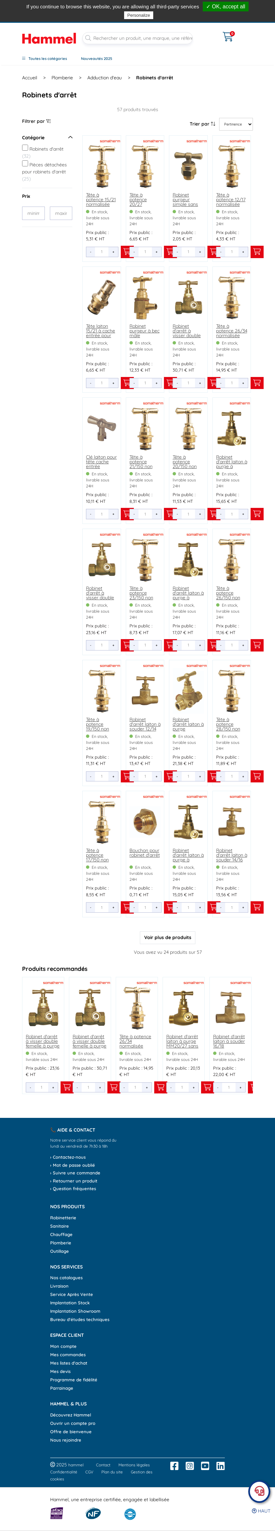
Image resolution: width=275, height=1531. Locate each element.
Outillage (59, 1251)
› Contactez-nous (68, 1157)
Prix (26, 196)
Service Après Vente (71, 1294)
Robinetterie (63, 1217)
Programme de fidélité (73, 1379)
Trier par (202, 124)
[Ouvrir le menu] (208, 32)
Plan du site (112, 1471)
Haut (261, 1511)
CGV (89, 1471)
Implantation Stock (70, 1302)
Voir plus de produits (167, 937)
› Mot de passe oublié (72, 1165)
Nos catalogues (66, 1277)
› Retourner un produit (73, 1180)
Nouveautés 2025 (96, 58)
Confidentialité (63, 1471)
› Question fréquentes (73, 1188)
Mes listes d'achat (68, 1363)
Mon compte (63, 1346)
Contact (103, 1464)
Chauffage (61, 1234)
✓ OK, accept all (225, 6)
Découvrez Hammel (70, 1415)
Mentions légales (134, 1464)
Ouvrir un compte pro (72, 1423)
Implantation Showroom (75, 1311)
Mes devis (60, 1371)
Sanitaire (59, 1226)
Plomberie (60, 1242)
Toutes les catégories (44, 58)
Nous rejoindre (65, 1440)
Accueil (29, 78)
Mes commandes (68, 1354)
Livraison (59, 1286)
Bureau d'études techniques (79, 1319)
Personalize (138, 15)
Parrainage (61, 1388)
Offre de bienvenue (71, 1431)
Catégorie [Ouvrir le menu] (47, 137)
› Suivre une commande (75, 1172)
